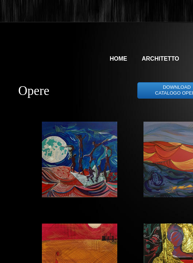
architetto (160, 59)
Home (118, 59)
